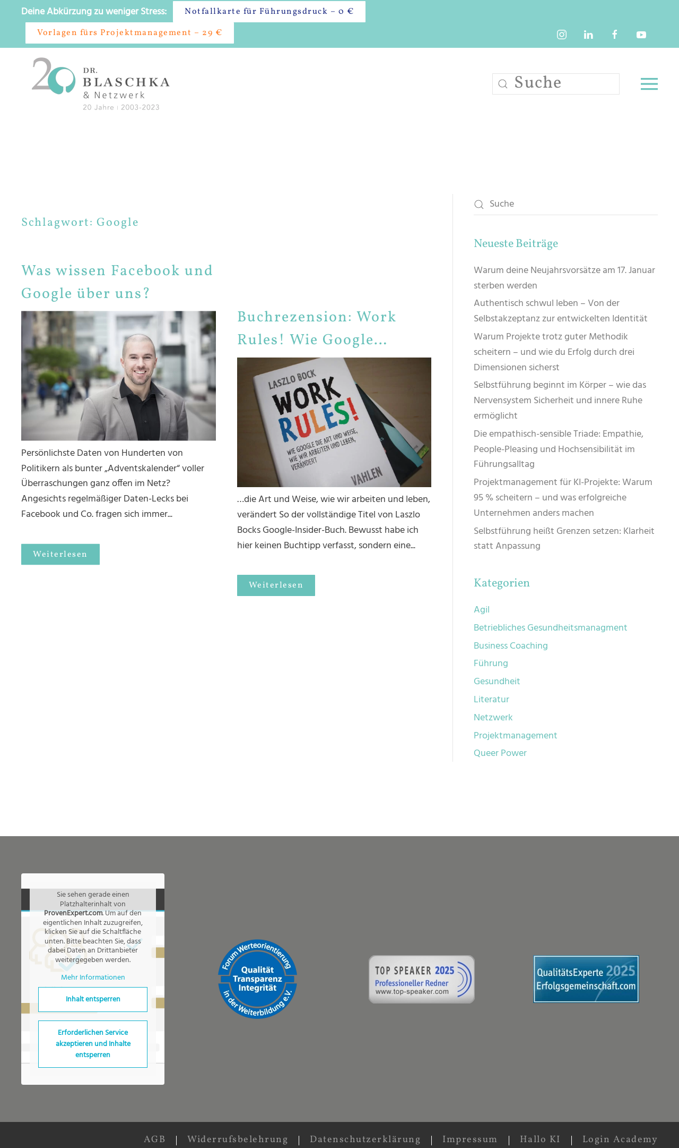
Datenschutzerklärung (365, 1139)
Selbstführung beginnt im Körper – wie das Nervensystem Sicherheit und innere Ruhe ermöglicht (560, 401)
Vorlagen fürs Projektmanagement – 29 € (129, 33)
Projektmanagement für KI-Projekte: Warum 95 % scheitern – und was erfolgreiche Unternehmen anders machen (563, 498)
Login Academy (620, 1139)
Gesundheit (497, 682)
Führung (491, 663)
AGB (155, 1139)
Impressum (470, 1139)
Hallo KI (540, 1139)
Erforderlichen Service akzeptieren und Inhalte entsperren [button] (93, 1044)
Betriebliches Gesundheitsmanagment (551, 628)
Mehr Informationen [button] (93, 978)
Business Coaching (511, 646)
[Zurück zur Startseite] (103, 84)
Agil (482, 610)
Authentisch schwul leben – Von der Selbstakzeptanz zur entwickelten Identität (561, 311)
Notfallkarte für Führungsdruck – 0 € (269, 12)
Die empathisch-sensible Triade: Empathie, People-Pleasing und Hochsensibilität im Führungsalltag (558, 450)
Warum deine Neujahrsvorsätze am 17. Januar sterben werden (564, 278)
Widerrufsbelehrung (237, 1139)
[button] (649, 84)
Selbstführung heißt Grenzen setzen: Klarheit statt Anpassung (564, 539)
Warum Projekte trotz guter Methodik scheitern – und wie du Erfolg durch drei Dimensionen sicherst (554, 352)
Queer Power (500, 753)
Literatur (491, 700)
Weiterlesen (60, 548)
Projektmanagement (516, 736)
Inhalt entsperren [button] (93, 999)
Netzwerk (493, 718)
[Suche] (556, 84)
